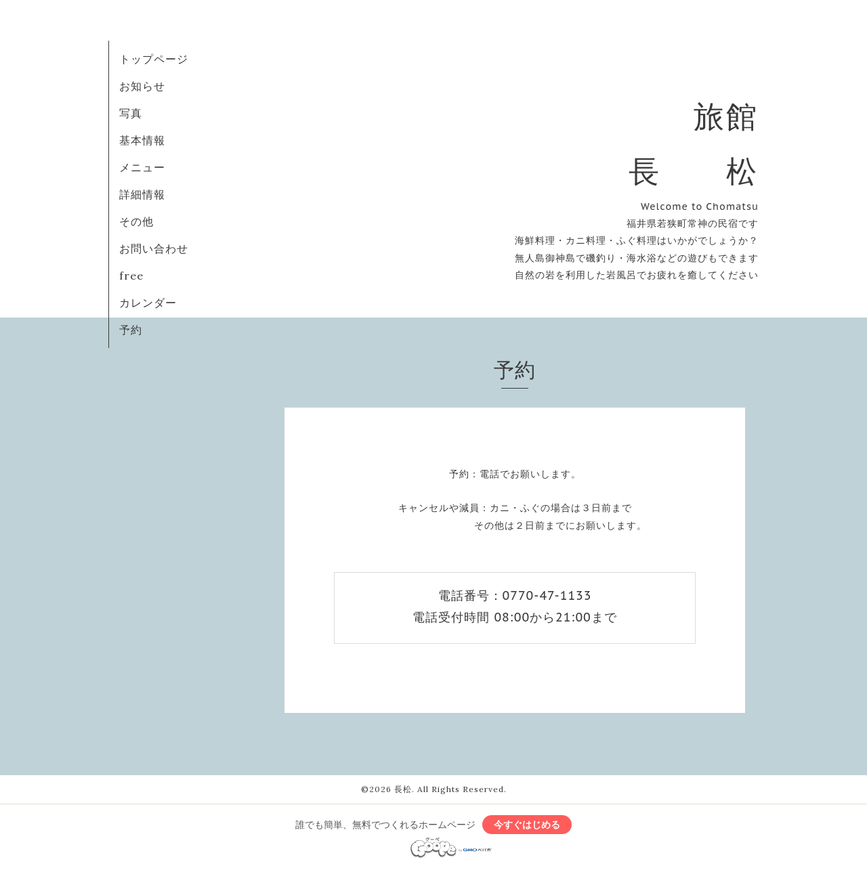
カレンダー (148, 302)
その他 (136, 221)
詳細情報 (142, 194)
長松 (403, 789)
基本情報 (142, 140)
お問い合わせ (153, 248)
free (131, 275)
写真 (130, 113)
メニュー (142, 167)
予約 (130, 329)
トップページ (153, 59)
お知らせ (142, 86)
